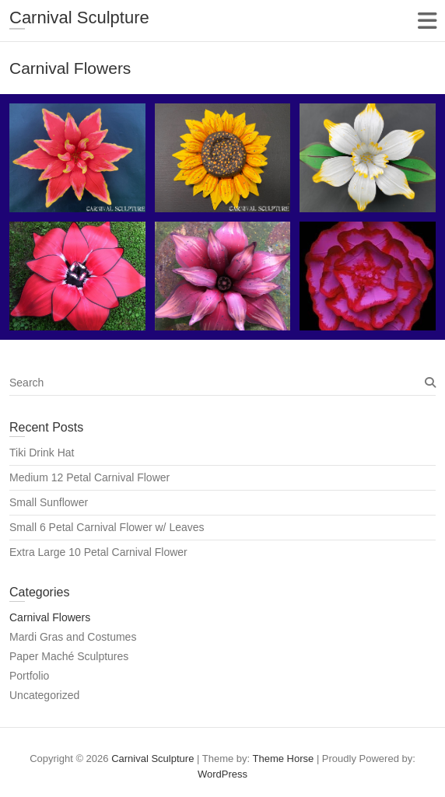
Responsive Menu (427, 20)
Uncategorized (44, 695)
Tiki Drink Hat (42, 452)
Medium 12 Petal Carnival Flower (89, 477)
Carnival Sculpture (79, 17)
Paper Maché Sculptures (68, 656)
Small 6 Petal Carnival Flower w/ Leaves (107, 527)
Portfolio (29, 675)
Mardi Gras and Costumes (72, 637)
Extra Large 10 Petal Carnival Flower (98, 552)
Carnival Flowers (49, 617)
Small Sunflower (48, 502)
